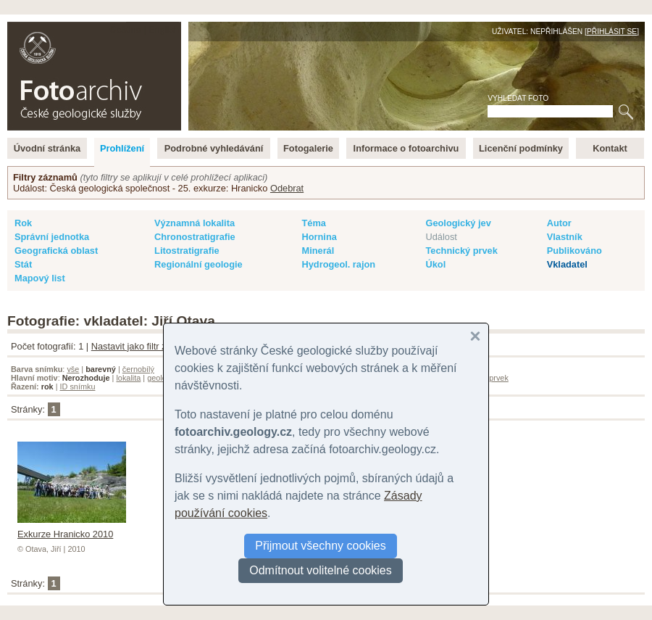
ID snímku (78, 386)
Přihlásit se (612, 32)
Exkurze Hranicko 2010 (71, 529)
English (164, 29)
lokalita (128, 377)
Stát (23, 264)
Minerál (317, 250)
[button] (475, 336)
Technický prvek (461, 250)
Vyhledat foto (518, 98)
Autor (559, 223)
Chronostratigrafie (194, 236)
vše (73, 369)
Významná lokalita (194, 223)
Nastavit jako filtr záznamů (145, 346)
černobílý (138, 369)
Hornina (318, 236)
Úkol (435, 264)
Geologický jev (457, 223)
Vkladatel (567, 264)
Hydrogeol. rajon (338, 264)
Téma (313, 223)
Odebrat (287, 188)
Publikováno (574, 250)
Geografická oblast (56, 250)
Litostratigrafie (187, 250)
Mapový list (39, 278)
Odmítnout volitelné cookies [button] (320, 570)
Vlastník (564, 236)
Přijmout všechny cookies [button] (320, 546)
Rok (23, 223)
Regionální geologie (198, 264)
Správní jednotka (51, 236)
